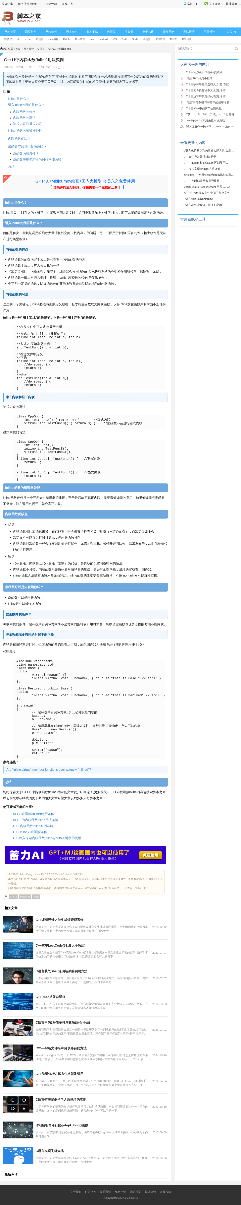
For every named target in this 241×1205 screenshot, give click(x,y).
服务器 (129, 31)
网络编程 (51, 31)
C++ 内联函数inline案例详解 (33, 826)
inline (36, 896)
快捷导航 (233, 3)
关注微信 (214, 3)
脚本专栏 (71, 31)
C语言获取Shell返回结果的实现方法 (61, 971)
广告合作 (90, 1191)
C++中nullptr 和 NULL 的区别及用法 (206, 162)
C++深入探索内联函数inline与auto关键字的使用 (47, 838)
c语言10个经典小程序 (199, 78)
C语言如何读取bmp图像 (198, 198)
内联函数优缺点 (19, 138)
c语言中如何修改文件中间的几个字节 (207, 192)
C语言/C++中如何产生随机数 (204, 108)
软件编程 (29, 48)
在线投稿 (165, 1191)
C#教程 (8, 39)
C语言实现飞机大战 (50, 1151)
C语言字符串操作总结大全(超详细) (207, 84)
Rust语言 (80, 39)
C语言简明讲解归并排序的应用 (203, 204)
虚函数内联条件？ (26, 153)
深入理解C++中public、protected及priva (210, 126)
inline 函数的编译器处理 (25, 130)
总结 (11, 166)
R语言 (173, 39)
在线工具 (67, 3)
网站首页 (10, 31)
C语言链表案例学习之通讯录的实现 (61, 1099)
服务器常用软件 (28, 3)
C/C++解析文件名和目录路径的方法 (61, 1048)
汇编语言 (160, 39)
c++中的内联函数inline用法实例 (35, 820)
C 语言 (39, 39)
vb (18, 39)
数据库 (111, 31)
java (92, 39)
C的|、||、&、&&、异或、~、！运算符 (210, 114)
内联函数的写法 (24, 118)
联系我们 (105, 1191)
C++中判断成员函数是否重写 (202, 180)
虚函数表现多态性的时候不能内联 (37, 159)
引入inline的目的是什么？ (26, 105)
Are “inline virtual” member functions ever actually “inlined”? (48, 769)
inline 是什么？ (18, 99)
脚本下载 (92, 31)
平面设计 (209, 31)
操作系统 (168, 31)
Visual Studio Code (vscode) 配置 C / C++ (208, 186)
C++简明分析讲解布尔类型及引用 (59, 1074)
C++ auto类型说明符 (50, 997)
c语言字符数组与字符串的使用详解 (207, 102)
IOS (115, 39)
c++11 (13, 896)
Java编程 (53, 39)
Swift (124, 39)
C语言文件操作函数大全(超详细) (206, 90)
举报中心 (192, 3)
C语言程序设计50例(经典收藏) (205, 72)
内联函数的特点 (24, 112)
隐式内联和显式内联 (27, 124)
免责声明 (120, 1191)
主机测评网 (50, 3)
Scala (135, 39)
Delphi (66, 39)
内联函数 (25, 896)
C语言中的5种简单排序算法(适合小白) (63, 1022)
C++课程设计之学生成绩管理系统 (59, 920)
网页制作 (30, 31)
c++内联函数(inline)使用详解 (33, 814)
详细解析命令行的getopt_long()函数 (62, 1125)
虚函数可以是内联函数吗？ (27, 146)
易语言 (146, 39)
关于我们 (75, 1191)
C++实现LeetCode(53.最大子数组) (60, 945)
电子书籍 (148, 31)
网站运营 (189, 31)
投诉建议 (150, 1191)
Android (103, 39)
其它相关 (186, 39)
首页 (17, 48)
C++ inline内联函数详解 (30, 832)
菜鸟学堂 (7, 3)
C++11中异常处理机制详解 (200, 156)
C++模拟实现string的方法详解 (202, 168)
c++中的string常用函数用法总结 (205, 120)
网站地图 (135, 1191)
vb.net (28, 39)
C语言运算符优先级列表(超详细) (206, 96)
